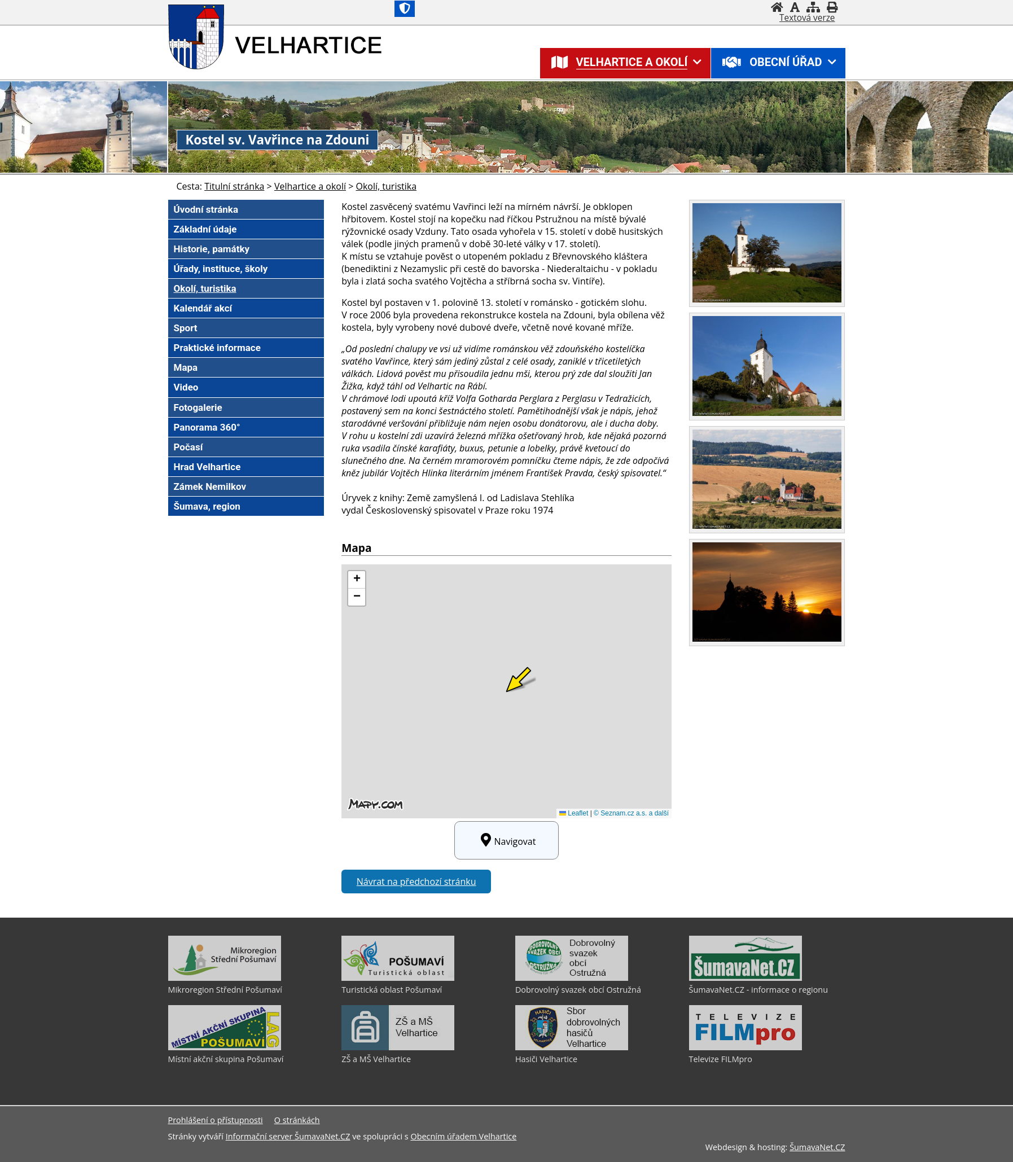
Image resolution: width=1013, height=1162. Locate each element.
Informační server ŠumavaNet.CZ (288, 1136)
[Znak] (404, 9)
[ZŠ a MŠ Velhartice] (397, 1047)
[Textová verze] (807, 18)
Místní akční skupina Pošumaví (226, 1059)
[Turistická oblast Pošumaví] (397, 978)
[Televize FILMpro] (745, 1047)
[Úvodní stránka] (777, 7)
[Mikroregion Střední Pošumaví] (224, 978)
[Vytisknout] (832, 7)
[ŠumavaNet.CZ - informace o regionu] (745, 978)
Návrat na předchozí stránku (416, 881)
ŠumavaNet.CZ (817, 1147)
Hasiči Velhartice (546, 1059)
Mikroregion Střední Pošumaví (225, 989)
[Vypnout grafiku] (795, 7)
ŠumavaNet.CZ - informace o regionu (758, 989)
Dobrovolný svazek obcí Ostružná (578, 989)
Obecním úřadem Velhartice (463, 1136)
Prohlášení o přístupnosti (215, 1120)
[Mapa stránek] (813, 7)
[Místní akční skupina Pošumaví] (224, 1047)
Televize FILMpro (720, 1059)
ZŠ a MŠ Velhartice (376, 1059)
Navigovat (506, 840)
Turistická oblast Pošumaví (391, 989)
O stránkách (297, 1120)
